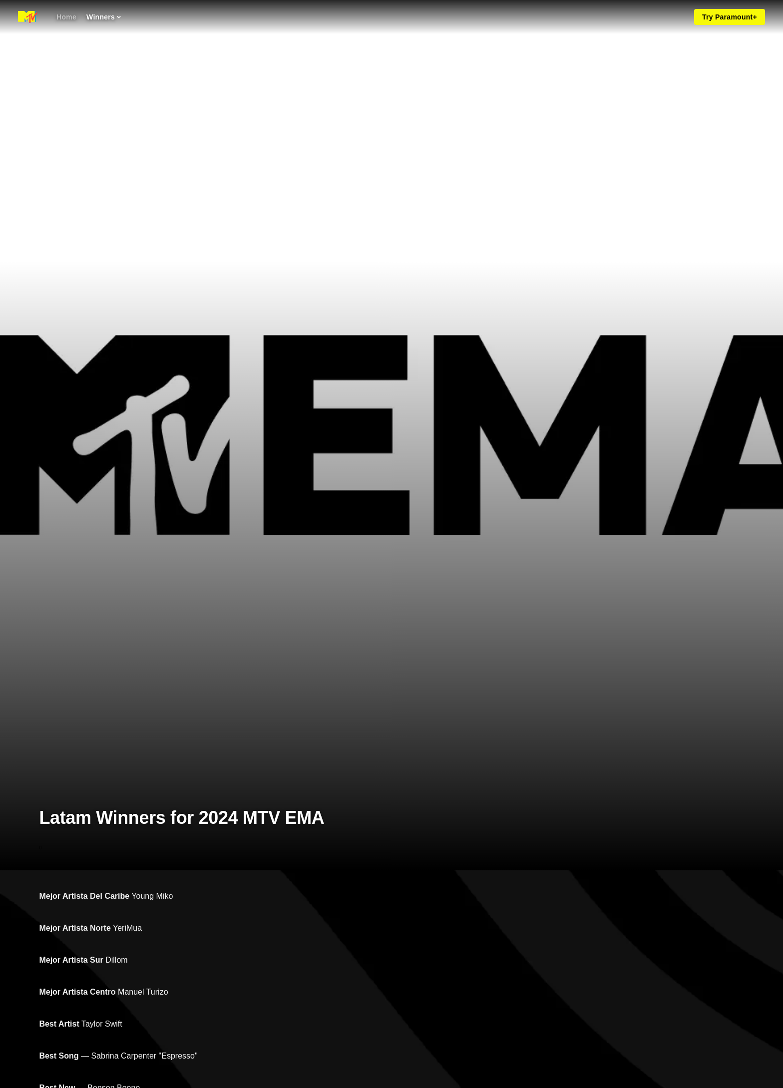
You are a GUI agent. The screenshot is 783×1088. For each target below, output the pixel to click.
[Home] (66, 17)
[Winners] (103, 17)
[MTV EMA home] (27, 17)
